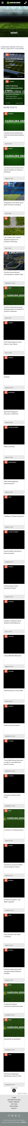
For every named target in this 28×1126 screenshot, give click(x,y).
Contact (14, 1108)
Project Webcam (14, 1102)
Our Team (14, 1104)
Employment (14, 1106)
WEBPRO (23, 1122)
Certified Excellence (14, 1100)
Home (14, 1097)
